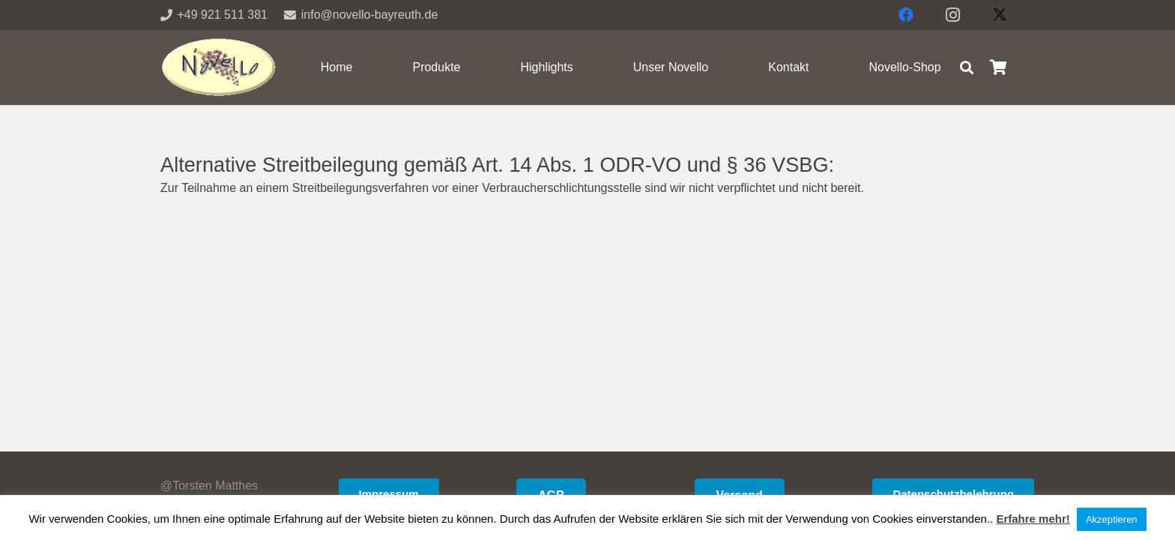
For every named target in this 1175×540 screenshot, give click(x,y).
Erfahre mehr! (1032, 518)
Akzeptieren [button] (1112, 519)
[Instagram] (953, 15)
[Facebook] (906, 15)
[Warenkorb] (998, 67)
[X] (1000, 15)
